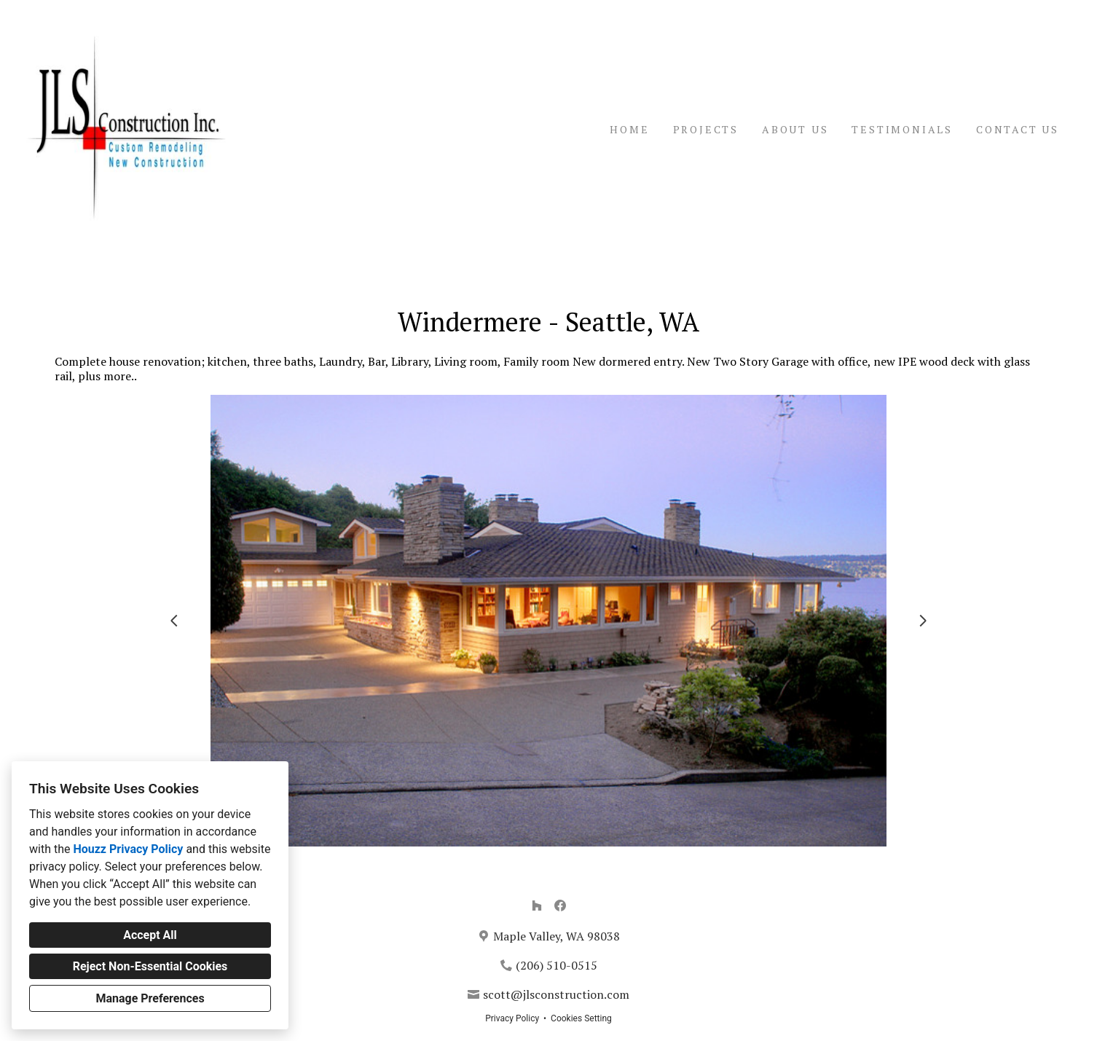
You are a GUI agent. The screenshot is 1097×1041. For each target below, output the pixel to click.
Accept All (150, 935)
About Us (795, 129)
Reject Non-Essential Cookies (150, 966)
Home (629, 129)
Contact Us (1017, 129)
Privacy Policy (512, 1018)
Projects (706, 129)
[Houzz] (536, 905)
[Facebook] (560, 905)
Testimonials (902, 129)
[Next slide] (923, 620)
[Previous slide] (174, 620)
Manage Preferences (149, 998)
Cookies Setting (581, 1018)
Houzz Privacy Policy (128, 849)
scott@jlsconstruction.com (556, 994)
